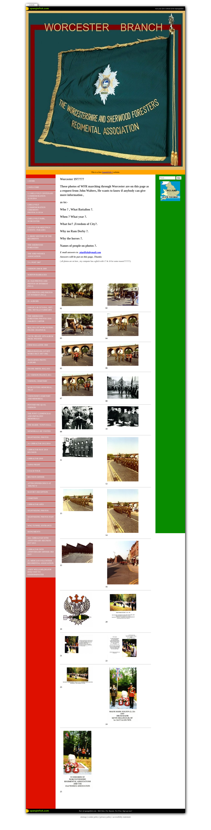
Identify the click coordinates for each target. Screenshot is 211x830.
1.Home (31, 181)
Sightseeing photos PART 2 (41, 518)
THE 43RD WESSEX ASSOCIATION (36, 254)
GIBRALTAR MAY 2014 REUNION (38, 450)
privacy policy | (106, 817)
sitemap (83, 817)
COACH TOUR (34, 471)
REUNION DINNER (36, 477)
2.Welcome (33, 187)
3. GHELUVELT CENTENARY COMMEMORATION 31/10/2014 (40, 196)
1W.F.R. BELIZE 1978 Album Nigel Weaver (40, 337)
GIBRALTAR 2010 (35, 458)
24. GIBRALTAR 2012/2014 (39, 443)
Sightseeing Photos (38, 510)
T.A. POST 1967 (34, 262)
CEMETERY (33, 498)
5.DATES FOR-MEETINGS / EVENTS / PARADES (39, 228)
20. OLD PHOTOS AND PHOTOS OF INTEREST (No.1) (38, 283)
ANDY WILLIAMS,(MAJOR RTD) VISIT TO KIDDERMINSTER (39, 572)
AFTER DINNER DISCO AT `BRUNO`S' (39, 484)
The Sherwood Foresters (35, 246)
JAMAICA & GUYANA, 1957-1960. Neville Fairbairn (40, 308)
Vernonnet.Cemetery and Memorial (39, 397)
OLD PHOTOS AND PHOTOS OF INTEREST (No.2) (40, 293)
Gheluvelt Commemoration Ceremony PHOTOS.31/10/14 (36, 209)
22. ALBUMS (33, 301)
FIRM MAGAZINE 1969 (38, 345)
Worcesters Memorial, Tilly (40, 388)
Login (31, 5)
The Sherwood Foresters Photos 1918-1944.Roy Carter (40, 318)
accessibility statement (122, 817)
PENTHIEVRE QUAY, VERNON (37, 406)
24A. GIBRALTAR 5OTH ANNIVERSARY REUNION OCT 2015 (39, 540)
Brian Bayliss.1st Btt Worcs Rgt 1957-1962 (39, 352)
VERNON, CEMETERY (37, 381)
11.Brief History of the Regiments (40, 237)
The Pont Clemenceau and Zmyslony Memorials (39, 416)
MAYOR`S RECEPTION (38, 492)
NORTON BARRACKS (37, 275)
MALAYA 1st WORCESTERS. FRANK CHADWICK (40, 328)
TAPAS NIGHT (34, 464)
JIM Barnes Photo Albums (37, 361)
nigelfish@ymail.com (90, 252)
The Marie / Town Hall (39, 425)
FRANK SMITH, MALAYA (39, 369)
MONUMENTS (34, 532)
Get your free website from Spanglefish (169, 9)
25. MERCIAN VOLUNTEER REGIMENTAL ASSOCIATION (41, 562)
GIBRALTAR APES (36, 504)
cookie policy (93, 817)
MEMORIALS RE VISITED (39, 431)
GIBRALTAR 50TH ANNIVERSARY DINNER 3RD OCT (41, 552)
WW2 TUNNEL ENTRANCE (40, 525)
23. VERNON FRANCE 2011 (39, 375)
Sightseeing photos (38, 437)
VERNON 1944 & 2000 (37, 268)
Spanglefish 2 (107, 172)
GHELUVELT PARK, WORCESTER (36, 219)
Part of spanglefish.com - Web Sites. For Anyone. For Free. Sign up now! (105, 811)
